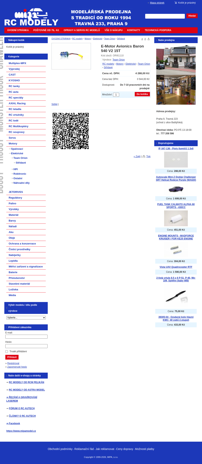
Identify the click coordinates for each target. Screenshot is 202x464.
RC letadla (15, 109)
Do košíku (142, 94)
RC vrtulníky (16, 114)
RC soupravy (16, 132)
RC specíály (16, 97)
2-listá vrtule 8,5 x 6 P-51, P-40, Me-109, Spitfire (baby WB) (176, 279)
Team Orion (109, 38)
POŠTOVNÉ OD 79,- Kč (46, 30)
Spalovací (17, 148)
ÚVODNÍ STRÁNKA (18, 30)
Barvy (12, 220)
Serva (12, 137)
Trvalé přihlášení (18, 351)
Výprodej (14, 68)
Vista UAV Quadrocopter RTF (176, 267)
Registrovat (13, 363)
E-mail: (9, 332)
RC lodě (13, 120)
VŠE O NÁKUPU (114, 30)
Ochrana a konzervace (22, 243)
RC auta (13, 91)
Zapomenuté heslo (17, 367)
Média (12, 295)
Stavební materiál (19, 283)
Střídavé (121, 38)
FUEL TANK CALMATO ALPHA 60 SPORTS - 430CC (176, 206)
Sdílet (54, 104)
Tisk (148, 156)
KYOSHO (14, 80)
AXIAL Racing (17, 103)
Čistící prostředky (19, 249)
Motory (88, 38)
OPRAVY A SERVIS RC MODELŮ (82, 30)
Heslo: (8, 342)
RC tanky (14, 86)
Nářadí (13, 226)
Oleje (12, 237)
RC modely (77, 38)
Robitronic (19, 173)
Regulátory (15, 197)
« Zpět (137, 156)
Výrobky (14, 209)
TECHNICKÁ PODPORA (158, 30)
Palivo (12, 203)
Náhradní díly (21, 182)
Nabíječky (15, 255)
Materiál (13, 214)
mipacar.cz (34, 14)
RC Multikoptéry (18, 126)
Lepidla (13, 260)
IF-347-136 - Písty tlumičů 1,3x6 (175, 148)
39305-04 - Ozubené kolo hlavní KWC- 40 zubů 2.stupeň (176, 318)
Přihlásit (12, 357)
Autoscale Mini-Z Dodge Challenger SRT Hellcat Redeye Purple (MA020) (176, 178)
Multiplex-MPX (17, 63)
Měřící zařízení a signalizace (26, 266)
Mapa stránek (157, 2)
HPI (15, 169)
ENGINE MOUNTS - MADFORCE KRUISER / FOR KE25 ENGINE (176, 237)
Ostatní (17, 178)
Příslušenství (17, 278)
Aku (11, 232)
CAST (12, 74)
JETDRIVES (16, 191)
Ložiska (13, 289)
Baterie (13, 272)
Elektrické (97, 38)
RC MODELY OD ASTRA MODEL (27, 389)
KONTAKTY (133, 30)
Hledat (192, 15)
